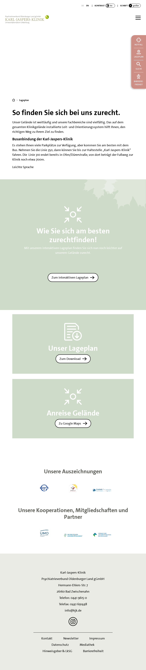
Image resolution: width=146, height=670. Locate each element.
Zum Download (70, 359)
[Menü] (138, 17)
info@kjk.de (73, 610)
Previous (23, 488)
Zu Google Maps (70, 423)
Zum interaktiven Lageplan (70, 277)
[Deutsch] (82, 5)
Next (122, 488)
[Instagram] (73, 621)
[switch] (105, 6)
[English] (87, 5)
